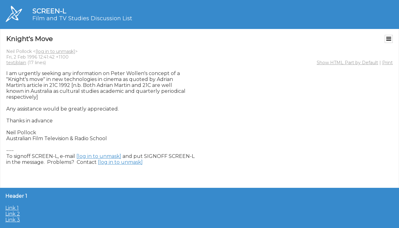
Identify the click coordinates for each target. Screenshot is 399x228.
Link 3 (12, 220)
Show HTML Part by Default (347, 62)
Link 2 (12, 214)
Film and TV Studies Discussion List (82, 18)
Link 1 (12, 208)
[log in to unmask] (55, 51)
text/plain (16, 62)
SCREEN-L (49, 11)
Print (387, 62)
